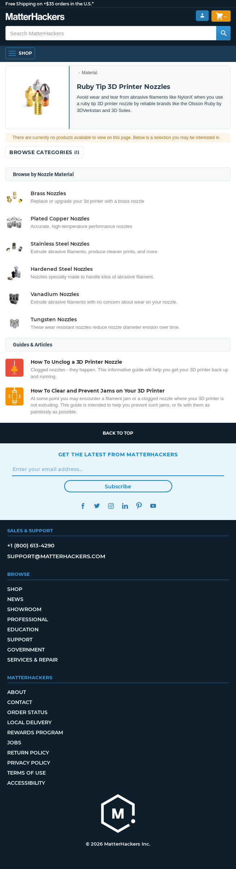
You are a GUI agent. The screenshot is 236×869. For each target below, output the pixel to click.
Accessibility (26, 783)
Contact (19, 702)
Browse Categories (44, 152)
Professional (27, 619)
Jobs (14, 742)
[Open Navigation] (20, 53)
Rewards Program (35, 732)
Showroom (24, 609)
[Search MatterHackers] (223, 33)
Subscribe (118, 486)
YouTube (153, 506)
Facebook (83, 506)
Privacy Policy (28, 763)
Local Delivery (29, 722)
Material (89, 72)
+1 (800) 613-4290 (30, 545)
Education (23, 629)
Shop (14, 589)
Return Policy (28, 752)
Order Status (27, 712)
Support (19, 639)
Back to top (118, 433)
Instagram (111, 506)
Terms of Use (26, 773)
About (16, 692)
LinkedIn (125, 506)
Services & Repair (32, 660)
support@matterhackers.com (56, 556)
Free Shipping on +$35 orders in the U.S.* (49, 3)
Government (26, 649)
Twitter (97, 506)
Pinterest (139, 506)
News (15, 599)
